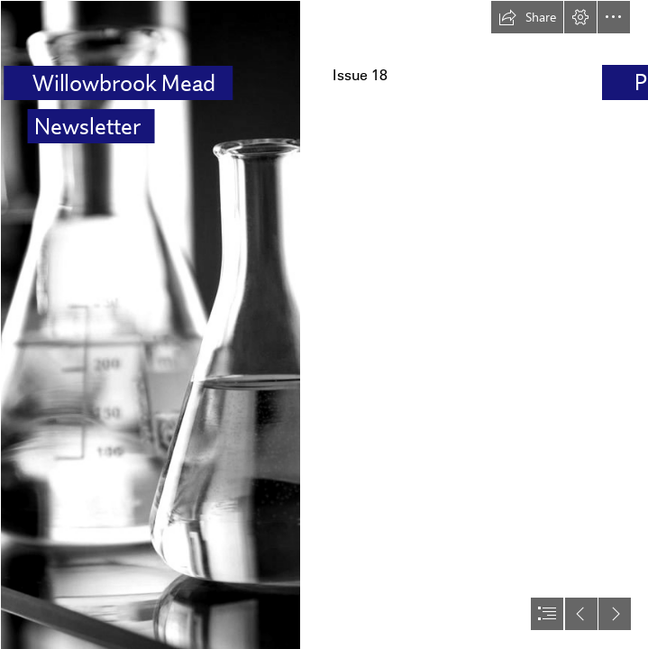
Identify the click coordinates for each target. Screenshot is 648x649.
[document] (324, 324)
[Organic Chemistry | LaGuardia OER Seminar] (149, 324)
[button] (527, 17)
